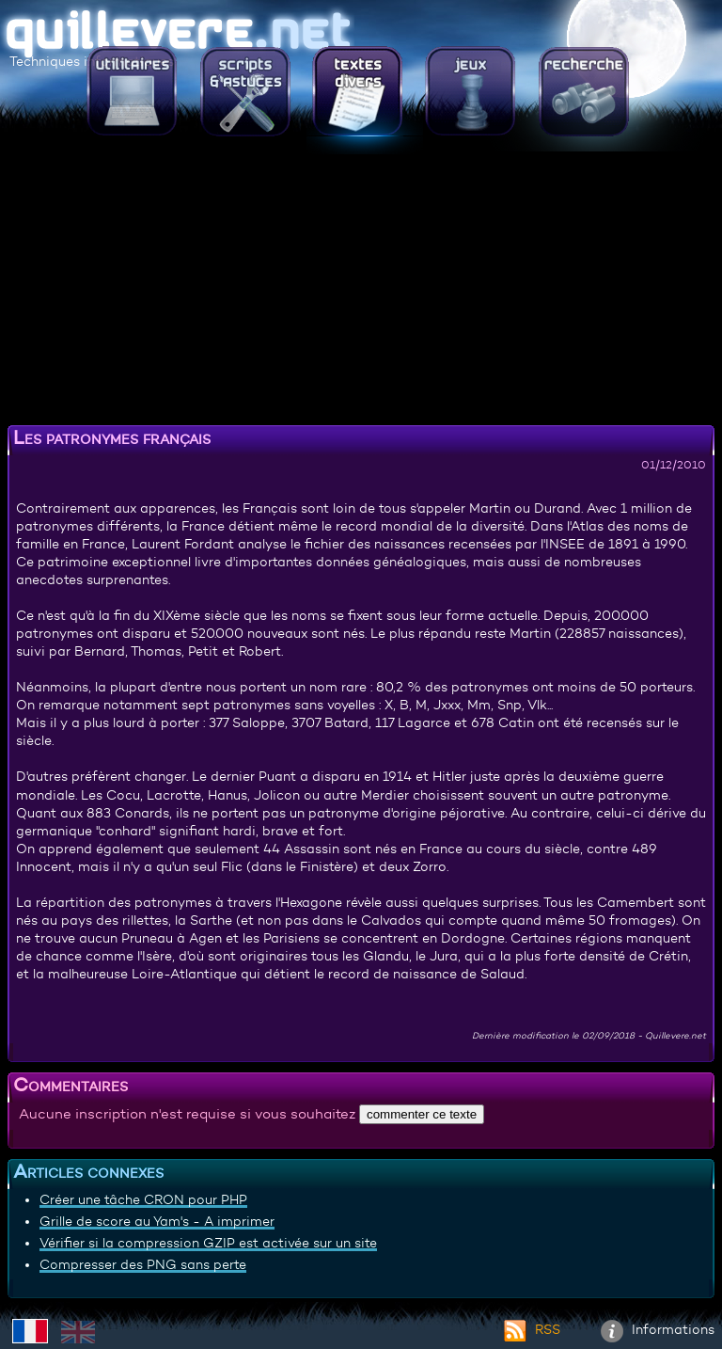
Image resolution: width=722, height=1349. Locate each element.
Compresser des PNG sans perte (142, 1264)
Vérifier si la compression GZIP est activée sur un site (208, 1242)
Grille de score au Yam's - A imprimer (157, 1221)
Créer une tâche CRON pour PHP (143, 1199)
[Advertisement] (361, 287)
